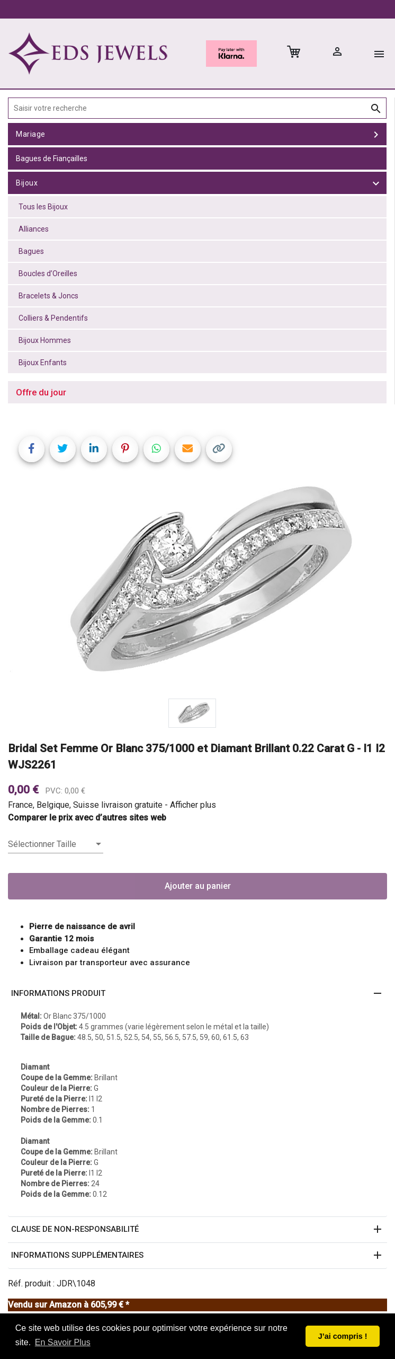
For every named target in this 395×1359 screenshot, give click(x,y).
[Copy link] (219, 449)
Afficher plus (193, 805)
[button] (197, 994)
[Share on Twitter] (63, 449)
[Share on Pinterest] (125, 449)
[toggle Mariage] (376, 134)
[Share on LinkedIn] (94, 449)
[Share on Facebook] (31, 449)
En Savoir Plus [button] (63, 1342)
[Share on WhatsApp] (156, 449)
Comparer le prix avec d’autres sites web (87, 818)
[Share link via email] (188, 449)
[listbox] (55, 844)
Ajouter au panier (198, 886)
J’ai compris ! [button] (342, 1336)
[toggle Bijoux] (376, 182)
